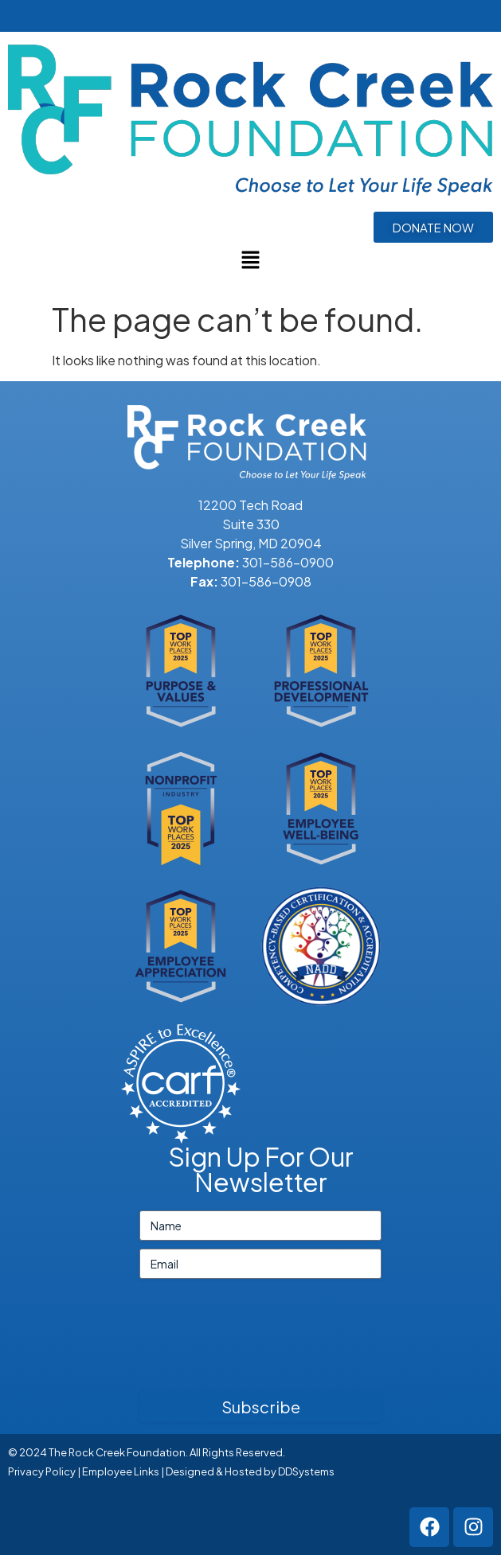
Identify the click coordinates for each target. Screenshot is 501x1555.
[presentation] (260, 1342)
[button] (250, 260)
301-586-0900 (288, 562)
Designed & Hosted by (222, 1471)
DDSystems (306, 1471)
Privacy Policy (42, 1471)
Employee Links (120, 1471)
